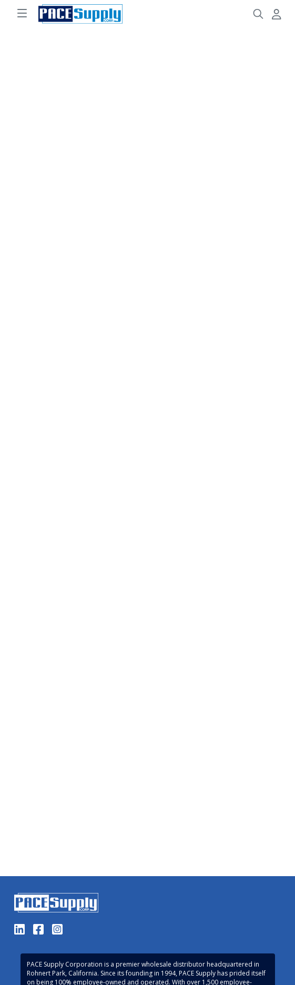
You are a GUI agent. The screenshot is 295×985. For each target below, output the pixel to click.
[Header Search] (258, 14)
